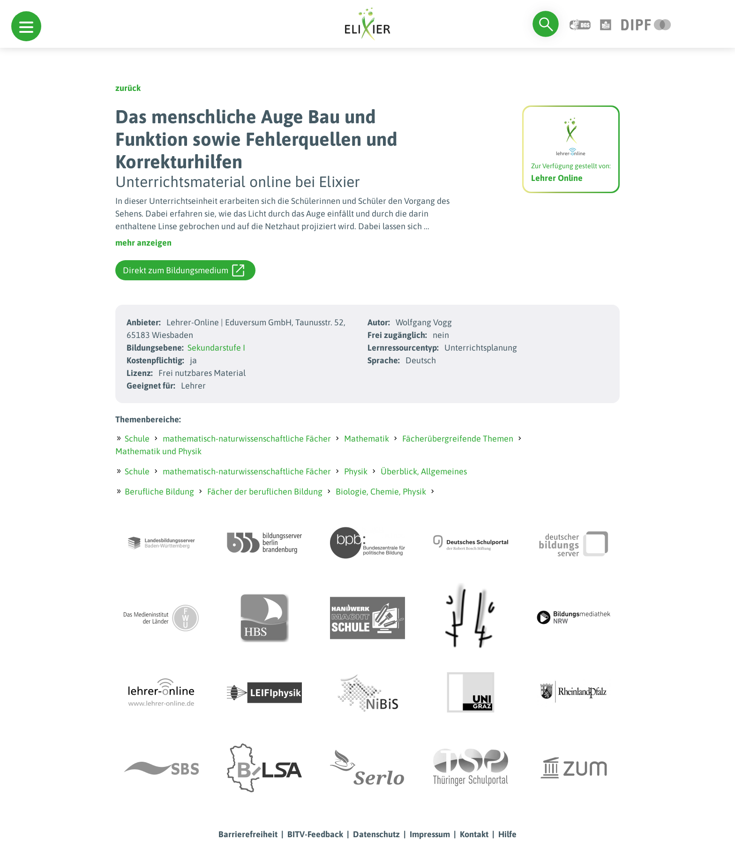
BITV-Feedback (315, 834)
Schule (137, 438)
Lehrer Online (557, 178)
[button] (26, 26)
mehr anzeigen (143, 243)
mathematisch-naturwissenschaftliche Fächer (247, 438)
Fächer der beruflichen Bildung (264, 491)
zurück (128, 88)
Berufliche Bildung (159, 491)
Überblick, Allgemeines (424, 471)
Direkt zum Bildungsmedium (183, 270)
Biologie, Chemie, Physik (381, 491)
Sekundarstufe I (216, 348)
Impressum (430, 834)
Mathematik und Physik (158, 451)
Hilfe (507, 834)
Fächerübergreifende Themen (457, 438)
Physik (356, 471)
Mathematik (366, 438)
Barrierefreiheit (248, 834)
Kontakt (474, 834)
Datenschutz (376, 834)
